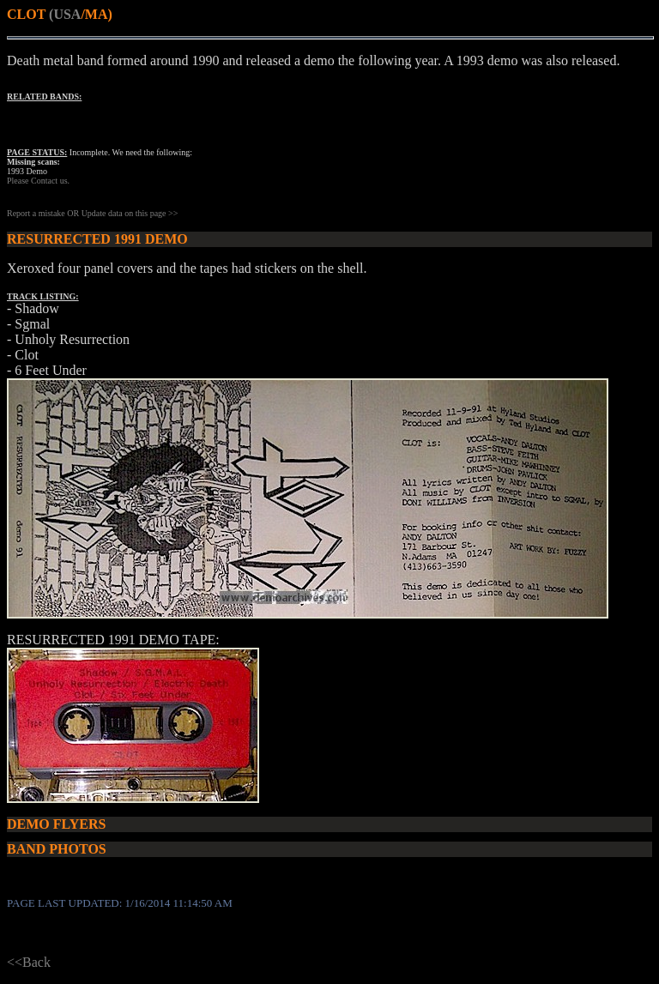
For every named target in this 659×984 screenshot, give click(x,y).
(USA (65, 14)
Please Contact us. (38, 180)
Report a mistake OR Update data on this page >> (92, 213)
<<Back (29, 962)
